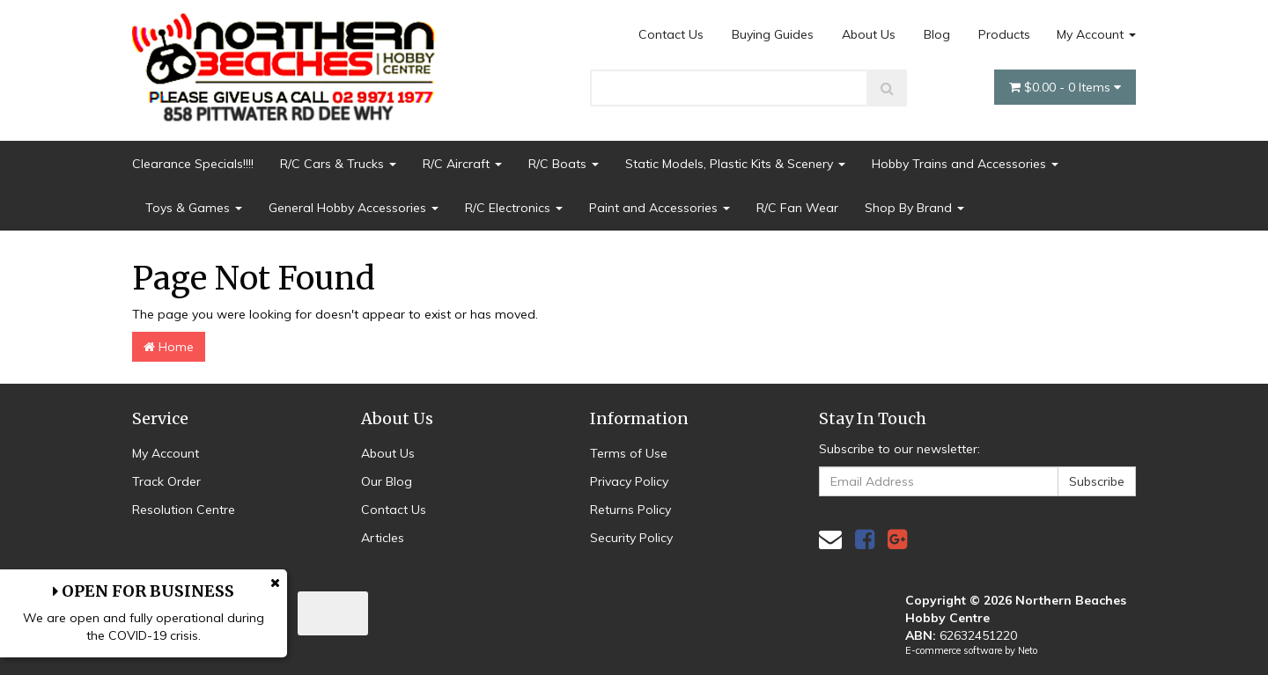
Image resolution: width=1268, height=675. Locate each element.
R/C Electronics (514, 208)
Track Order (166, 481)
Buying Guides (773, 34)
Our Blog (386, 481)
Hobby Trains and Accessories (965, 164)
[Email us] (830, 539)
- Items (1065, 87)
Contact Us (671, 34)
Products (1004, 34)
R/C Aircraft (462, 164)
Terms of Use (628, 453)
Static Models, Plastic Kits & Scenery (735, 164)
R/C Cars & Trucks (338, 164)
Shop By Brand (914, 208)
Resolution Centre (183, 509)
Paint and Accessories (659, 208)
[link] (864, 539)
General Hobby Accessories (354, 208)
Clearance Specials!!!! (193, 164)
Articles (382, 538)
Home (169, 347)
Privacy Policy (629, 481)
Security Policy (631, 538)
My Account (1096, 34)
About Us (869, 34)
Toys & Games (193, 208)
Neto (1027, 650)
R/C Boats (563, 164)
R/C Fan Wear (797, 208)
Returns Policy (630, 509)
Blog (937, 34)
